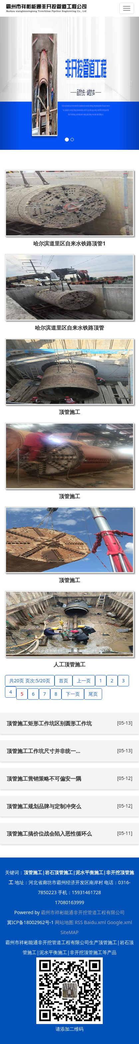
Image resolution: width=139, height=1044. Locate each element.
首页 (63, 680)
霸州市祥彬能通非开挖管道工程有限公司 (83, 912)
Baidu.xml (95, 922)
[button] (10, 83)
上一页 (84, 680)
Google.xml (119, 922)
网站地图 (64, 922)
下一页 (73, 694)
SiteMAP (69, 932)
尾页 (93, 694)
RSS (79, 922)
